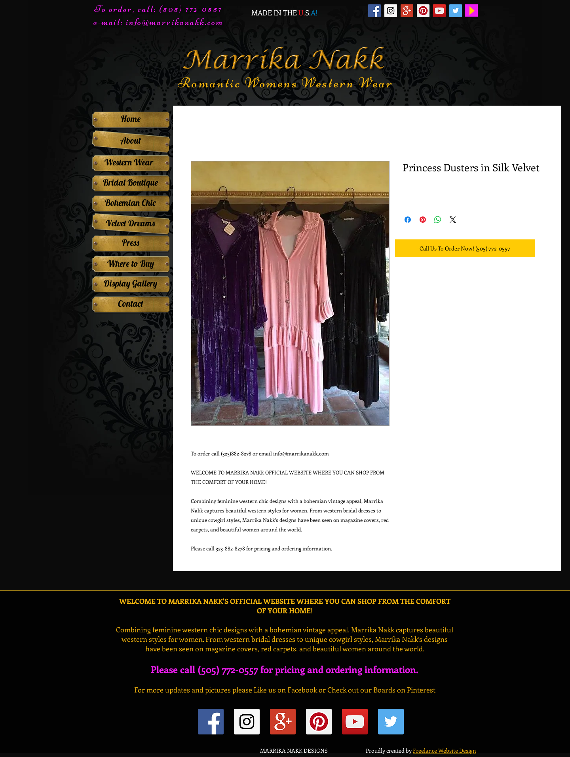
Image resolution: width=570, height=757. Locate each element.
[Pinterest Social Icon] (423, 10)
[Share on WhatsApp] (438, 219)
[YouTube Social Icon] (439, 10)
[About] (130, 140)
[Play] (471, 10)
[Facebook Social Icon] (374, 10)
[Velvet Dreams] (130, 223)
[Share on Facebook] (407, 219)
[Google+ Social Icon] (407, 10)
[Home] (130, 118)
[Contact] (130, 303)
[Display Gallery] (130, 283)
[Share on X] (453, 219)
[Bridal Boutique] (130, 182)
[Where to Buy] (130, 263)
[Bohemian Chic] (130, 202)
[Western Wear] (128, 162)
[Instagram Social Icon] (390, 10)
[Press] (130, 242)
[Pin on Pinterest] (423, 219)
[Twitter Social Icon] (455, 10)
